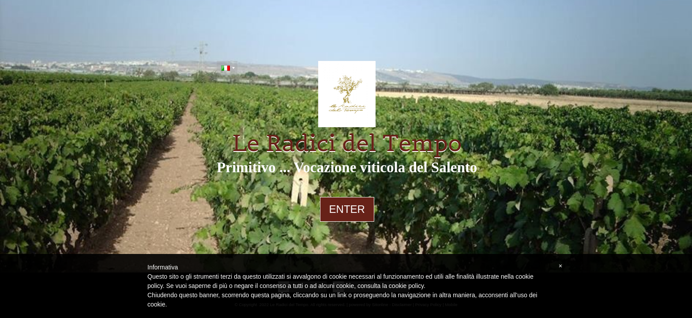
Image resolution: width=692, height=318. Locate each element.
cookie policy (406, 285)
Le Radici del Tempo (347, 143)
